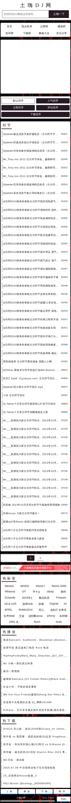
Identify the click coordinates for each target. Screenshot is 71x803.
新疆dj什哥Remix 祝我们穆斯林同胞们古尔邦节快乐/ (32, 487)
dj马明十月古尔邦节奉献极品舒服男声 (25, 512)
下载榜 (27, 33)
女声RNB (9, 581)
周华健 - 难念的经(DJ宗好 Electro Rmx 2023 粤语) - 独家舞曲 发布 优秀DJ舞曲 (36, 718)
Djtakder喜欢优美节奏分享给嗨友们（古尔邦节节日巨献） (32, 158)
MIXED (24, 551)
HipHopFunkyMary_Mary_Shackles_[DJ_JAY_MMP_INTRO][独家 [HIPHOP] (36, 621)
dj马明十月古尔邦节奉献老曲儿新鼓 (23, 504)
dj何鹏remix (36, 581)
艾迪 (21, 581)
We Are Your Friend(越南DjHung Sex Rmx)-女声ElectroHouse (36, 660)
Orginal (53, 569)
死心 (41, 575)
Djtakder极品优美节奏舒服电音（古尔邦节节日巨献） (32, 100)
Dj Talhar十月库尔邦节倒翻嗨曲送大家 (25, 378)
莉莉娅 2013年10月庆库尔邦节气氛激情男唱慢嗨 (31, 470)
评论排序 (53, 73)
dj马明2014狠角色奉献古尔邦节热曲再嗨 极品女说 (32, 319)
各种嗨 (63, 581)
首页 (9, 26)
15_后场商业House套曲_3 (20, 741)
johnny (51, 581)
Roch (37, 587)
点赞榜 (44, 26)
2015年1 (27, 563)
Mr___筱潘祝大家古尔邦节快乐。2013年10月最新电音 (32, 386)
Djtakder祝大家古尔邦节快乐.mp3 (23, 352)
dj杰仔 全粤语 (58, 575)
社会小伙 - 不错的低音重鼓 (20, 652)
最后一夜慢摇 (11, 637)
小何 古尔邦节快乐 (14, 361)
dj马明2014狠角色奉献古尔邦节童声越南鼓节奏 (30, 243)
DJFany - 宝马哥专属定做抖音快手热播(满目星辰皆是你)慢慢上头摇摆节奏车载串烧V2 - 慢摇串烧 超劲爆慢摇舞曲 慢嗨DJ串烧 (36, 676)
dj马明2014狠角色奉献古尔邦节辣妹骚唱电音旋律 (32, 184)
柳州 (63, 557)
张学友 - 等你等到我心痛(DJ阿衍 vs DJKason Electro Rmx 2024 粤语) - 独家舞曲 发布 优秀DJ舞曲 (36, 710)
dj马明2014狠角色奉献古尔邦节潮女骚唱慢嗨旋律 (32, 234)
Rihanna (10, 557)
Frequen (61, 563)
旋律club (28, 569)
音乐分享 (61, 33)
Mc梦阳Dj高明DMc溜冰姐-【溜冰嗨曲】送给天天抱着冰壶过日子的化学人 (36, 764)
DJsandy (10, 563)
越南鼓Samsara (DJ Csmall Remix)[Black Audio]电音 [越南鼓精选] (36, 644)
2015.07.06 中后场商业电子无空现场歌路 (29, 733)
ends (59, 587)
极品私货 (44, 563)
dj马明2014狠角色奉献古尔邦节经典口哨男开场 (30, 285)
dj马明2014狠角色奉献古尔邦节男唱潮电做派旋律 (32, 251)
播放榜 (62, 26)
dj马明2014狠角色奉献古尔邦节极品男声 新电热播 (32, 276)
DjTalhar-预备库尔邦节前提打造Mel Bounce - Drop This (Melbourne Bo (32, 336)
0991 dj (13, 587)
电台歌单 (27, 26)
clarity (50, 557)
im (65, 569)
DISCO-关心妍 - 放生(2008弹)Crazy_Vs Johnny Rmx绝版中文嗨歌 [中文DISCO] (36, 694)
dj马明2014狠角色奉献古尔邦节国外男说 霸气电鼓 (32, 217)
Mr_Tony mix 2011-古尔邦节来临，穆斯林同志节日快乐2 (32, 133)
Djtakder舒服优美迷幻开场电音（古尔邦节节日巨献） (32, 108)
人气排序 (53, 66)
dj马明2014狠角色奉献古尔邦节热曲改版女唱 (29, 293)
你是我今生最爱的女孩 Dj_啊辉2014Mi (27, 668)
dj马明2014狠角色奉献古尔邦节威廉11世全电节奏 (32, 268)
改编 (41, 569)
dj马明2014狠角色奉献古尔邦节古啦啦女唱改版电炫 (32, 192)
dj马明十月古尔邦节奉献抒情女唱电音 (25, 496)
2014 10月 (10, 569)
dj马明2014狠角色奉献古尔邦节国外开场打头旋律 (32, 302)
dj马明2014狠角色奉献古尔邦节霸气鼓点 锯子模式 (32, 226)
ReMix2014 (26, 575)
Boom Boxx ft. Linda (17, 757)
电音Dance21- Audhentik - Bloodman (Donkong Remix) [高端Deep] (36, 605)
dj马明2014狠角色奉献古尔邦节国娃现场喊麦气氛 (32, 310)
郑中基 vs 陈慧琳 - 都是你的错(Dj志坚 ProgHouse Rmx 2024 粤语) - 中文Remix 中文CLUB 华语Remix (36, 702)
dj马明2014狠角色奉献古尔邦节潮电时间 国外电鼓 (32, 175)
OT (24, 557)
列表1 (64, 799)
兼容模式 (44, 777)
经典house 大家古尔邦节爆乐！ (21, 479)
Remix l (40, 551)
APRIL (8, 575)
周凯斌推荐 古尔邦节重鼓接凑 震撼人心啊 (27, 327)
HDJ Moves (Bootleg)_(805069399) (27, 749)
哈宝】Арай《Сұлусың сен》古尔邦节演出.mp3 (32, 344)
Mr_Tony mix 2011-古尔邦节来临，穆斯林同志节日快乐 (32, 142)
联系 (24, 777)
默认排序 (18, 66)
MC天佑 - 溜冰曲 (14, 725)
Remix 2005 (59, 551)
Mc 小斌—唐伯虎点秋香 (18, 629)
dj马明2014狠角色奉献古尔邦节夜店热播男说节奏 (32, 201)
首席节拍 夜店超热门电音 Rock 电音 (26, 613)
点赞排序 (18, 73)
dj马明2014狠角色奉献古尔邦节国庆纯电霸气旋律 (32, 167)
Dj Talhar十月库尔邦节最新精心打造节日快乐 (29, 369)
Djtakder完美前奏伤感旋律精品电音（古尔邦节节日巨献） (32, 116)
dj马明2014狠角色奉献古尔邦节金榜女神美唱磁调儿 (32, 260)
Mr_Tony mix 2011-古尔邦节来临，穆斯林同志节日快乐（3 (32, 125)
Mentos (9, 551)
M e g (36, 557)
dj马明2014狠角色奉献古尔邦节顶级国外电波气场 (32, 209)
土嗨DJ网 (36, 5)
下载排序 (35, 80)
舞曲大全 (44, 33)
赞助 (33, 777)
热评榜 (9, 33)
